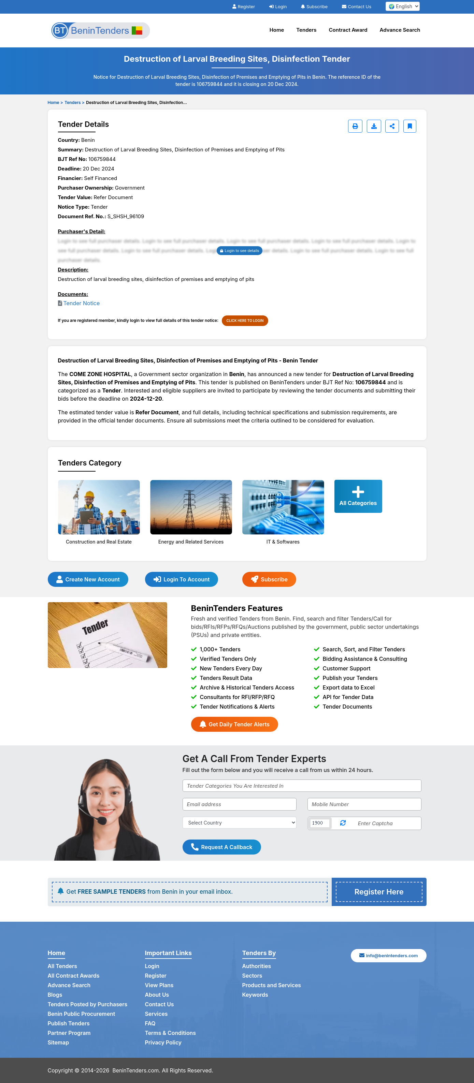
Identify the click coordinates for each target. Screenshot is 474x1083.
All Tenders (62, 966)
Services (156, 1014)
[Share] (392, 126)
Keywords (255, 995)
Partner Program (69, 1033)
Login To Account (182, 579)
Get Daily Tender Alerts (235, 724)
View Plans (159, 985)
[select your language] (403, 6)
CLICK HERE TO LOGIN (245, 320)
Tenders (306, 30)
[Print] (355, 126)
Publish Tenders (69, 1023)
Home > (55, 102)
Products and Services (272, 985)
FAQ (150, 1023)
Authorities (256, 966)
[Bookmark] (409, 126)
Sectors (252, 976)
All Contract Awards (74, 976)
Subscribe (314, 6)
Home (277, 30)
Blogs (55, 995)
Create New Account (88, 579)
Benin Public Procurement (82, 1014)
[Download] (374, 126)
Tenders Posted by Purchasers (88, 1004)
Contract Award (348, 30)
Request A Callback (222, 847)
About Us (157, 995)
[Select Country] (240, 823)
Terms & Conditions (171, 1033)
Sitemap (58, 1042)
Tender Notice (81, 303)
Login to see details (239, 250)
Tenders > (74, 102)
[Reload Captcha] (343, 823)
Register (243, 6)
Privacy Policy (163, 1042)
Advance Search (400, 30)
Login (278, 6)
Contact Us (356, 6)
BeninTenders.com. (137, 1070)
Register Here (379, 891)
